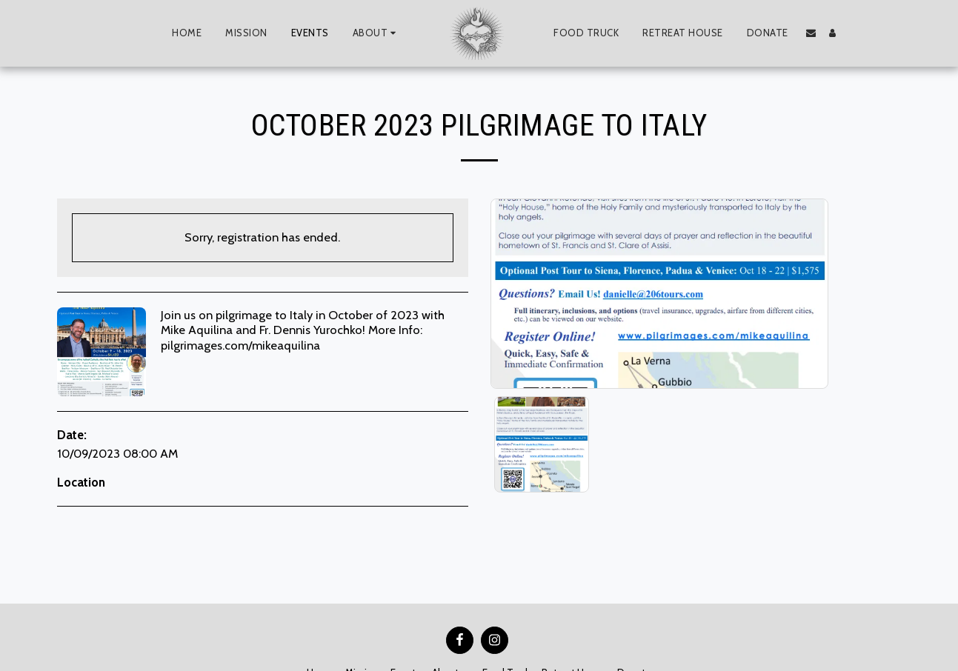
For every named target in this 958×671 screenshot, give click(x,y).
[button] (376, 33)
